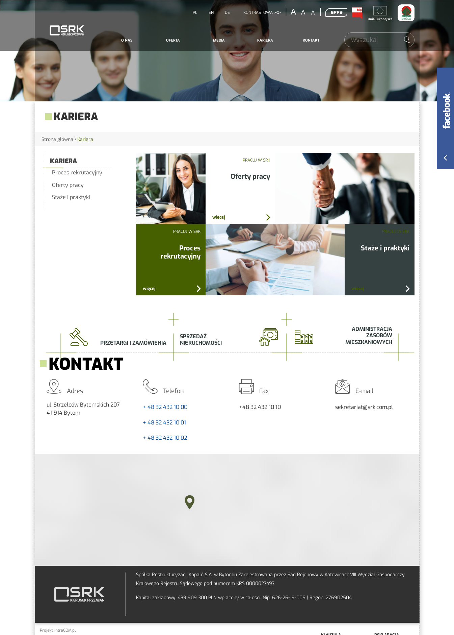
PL (195, 12)
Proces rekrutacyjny (77, 172)
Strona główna (57, 139)
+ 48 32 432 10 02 (165, 437)
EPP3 (336, 12)
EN (211, 12)
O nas (126, 40)
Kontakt (311, 40)
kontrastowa (258, 12)
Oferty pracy (68, 185)
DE (227, 12)
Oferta (173, 40)
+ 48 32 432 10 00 (165, 407)
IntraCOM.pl (65, 630)
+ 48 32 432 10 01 (164, 422)
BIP (357, 13)
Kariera (265, 40)
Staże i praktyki (71, 197)
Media (219, 40)
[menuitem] (127, 40)
